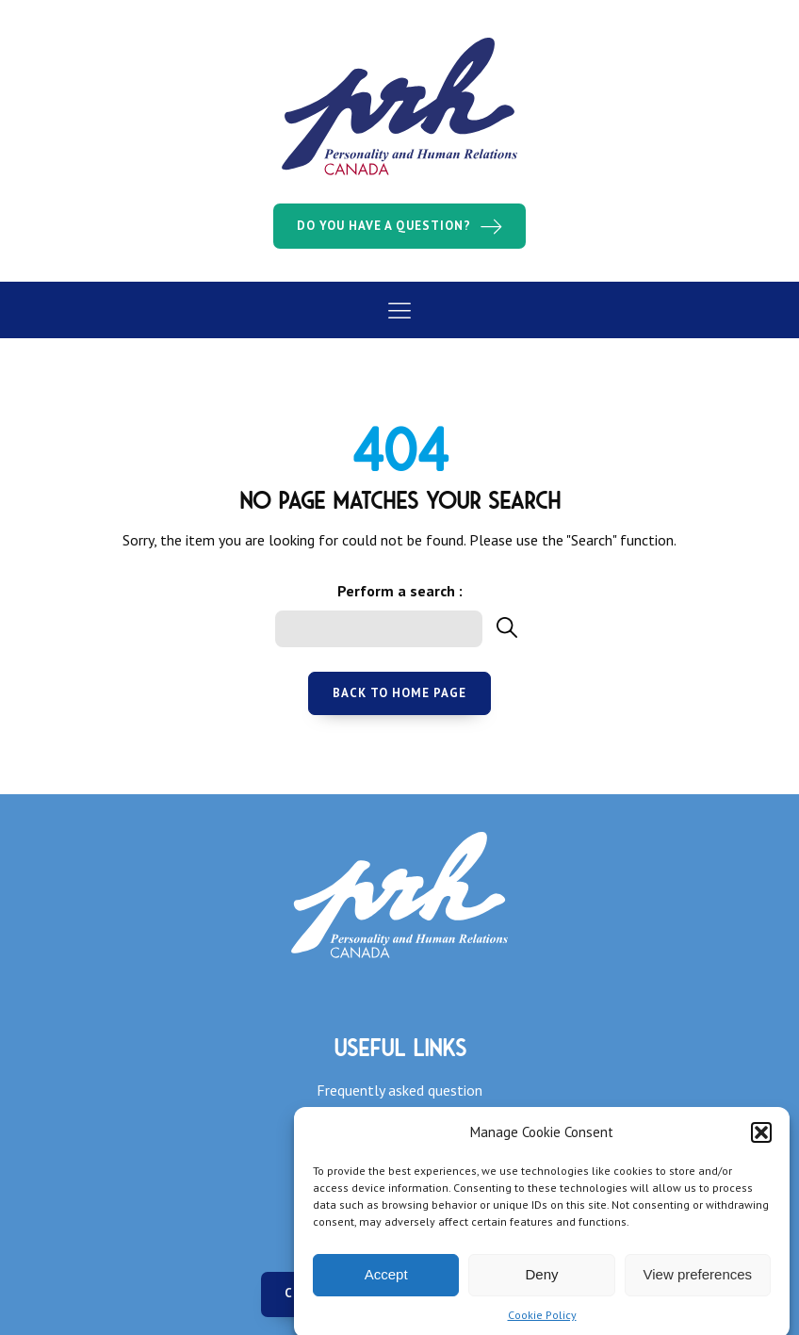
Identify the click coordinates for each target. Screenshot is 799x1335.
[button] (761, 1140)
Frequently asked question (399, 1090)
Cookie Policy (542, 1323)
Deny (541, 1283)
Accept (386, 1283)
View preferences (698, 1283)
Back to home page (399, 693)
